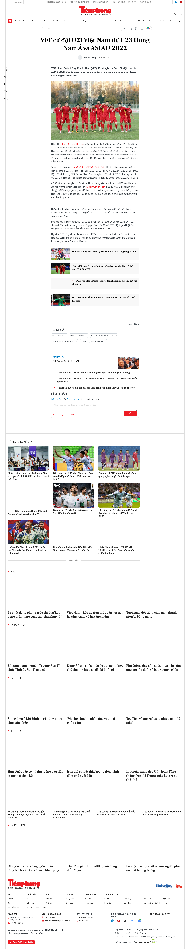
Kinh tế (26, 21)
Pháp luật (86, 21)
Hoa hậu (163, 21)
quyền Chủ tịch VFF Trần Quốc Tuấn (88, 167)
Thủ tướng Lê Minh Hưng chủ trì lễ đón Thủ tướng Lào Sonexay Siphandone (71, 814)
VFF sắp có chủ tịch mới (66, 361)
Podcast (70, 894)
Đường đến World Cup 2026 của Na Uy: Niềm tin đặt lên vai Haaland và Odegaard (27, 550)
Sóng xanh (36, 21)
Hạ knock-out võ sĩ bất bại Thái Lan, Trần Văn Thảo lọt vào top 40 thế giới (96, 387)
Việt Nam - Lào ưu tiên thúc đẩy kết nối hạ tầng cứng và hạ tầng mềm (95, 615)
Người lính (108, 21)
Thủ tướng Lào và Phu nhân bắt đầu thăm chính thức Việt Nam (116, 813)
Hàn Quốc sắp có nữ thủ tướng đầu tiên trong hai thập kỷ (35, 773)
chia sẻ (124, 29)
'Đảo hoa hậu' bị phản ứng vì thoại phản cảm (91, 721)
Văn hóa (123, 21)
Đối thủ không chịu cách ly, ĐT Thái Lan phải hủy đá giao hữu (104, 251)
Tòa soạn (132, 2)
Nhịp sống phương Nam (36, 907)
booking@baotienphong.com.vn (58, 921)
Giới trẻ (76, 21)
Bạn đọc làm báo (21, 942)
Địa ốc (47, 21)
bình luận (142, 28)
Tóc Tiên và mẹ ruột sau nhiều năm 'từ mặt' (153, 721)
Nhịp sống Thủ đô (15, 907)
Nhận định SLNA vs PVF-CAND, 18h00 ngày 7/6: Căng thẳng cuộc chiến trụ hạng (116, 550)
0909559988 (51, 917)
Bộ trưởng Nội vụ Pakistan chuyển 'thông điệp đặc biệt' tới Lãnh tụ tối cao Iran (26, 814)
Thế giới (66, 21)
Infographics (111, 894)
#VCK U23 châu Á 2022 (64, 341)
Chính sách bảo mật (160, 914)
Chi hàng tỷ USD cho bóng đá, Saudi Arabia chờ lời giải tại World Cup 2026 (117, 513)
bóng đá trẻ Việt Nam (72, 144)
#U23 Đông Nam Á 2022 (104, 335)
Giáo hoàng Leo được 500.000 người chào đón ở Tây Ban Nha (162, 813)
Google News (148, 28)
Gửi (130, 413)
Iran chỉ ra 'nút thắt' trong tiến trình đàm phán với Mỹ (93, 773)
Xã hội (17, 21)
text (130, 29)
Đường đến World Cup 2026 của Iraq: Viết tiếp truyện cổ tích (73, 512)
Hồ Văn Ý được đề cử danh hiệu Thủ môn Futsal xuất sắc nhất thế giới (104, 299)
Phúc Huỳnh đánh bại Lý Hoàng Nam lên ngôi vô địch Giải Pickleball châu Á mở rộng (28, 476)
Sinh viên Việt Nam (101, 2)
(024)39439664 (86, 917)
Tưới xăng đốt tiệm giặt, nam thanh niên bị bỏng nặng (151, 615)
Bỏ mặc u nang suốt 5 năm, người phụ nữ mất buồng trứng (153, 868)
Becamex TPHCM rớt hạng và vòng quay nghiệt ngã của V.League (117, 475)
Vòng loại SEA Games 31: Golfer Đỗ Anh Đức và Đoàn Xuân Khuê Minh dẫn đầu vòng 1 (97, 380)
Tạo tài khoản (73, 399)
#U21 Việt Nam (98, 341)
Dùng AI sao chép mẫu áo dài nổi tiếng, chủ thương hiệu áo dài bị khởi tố (95, 668)
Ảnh (48, 894)
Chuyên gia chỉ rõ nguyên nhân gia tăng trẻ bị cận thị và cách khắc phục (34, 868)
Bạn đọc (127, 903)
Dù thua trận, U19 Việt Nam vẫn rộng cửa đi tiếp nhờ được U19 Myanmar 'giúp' (73, 476)
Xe (116, 21)
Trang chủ (10, 21)
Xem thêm (180, 21)
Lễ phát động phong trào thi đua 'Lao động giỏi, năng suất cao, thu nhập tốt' (35, 615)
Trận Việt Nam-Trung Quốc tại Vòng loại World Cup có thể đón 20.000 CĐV (102, 268)
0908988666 (85, 921)
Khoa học (153, 21)
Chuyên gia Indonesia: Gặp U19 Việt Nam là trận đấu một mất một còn (72, 548)
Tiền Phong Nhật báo (79, 2)
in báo (136, 28)
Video (171, 21)
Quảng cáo (145, 2)
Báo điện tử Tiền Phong (95, 10)
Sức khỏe (56, 21)
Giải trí (132, 21)
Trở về (5, 98)
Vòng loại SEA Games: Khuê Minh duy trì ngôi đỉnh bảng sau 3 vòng (93, 372)
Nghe (5, 69)
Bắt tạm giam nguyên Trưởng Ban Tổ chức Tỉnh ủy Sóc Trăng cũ (34, 668)
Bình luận (5, 91)
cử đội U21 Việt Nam (95, 186)
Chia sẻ (5, 77)
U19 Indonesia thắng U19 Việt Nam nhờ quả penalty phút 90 (27, 512)
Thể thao (97, 21)
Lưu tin (5, 84)
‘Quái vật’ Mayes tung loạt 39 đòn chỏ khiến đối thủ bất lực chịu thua (104, 282)
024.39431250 (16, 923)
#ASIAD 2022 (59, 335)
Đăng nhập (56, 399)
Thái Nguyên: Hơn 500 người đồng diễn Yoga (92, 868)
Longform (90, 894)
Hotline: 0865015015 (57, 2)
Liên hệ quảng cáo (51, 914)
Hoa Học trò (119, 2)
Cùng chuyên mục (22, 442)
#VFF (84, 341)
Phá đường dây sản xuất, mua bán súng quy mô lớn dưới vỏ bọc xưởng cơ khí (154, 668)
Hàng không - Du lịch (151, 903)
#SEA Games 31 (78, 335)
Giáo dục (142, 21)
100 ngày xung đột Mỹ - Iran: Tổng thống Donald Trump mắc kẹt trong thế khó (151, 775)
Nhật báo (32, 894)
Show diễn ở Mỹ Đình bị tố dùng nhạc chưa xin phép (35, 721)
